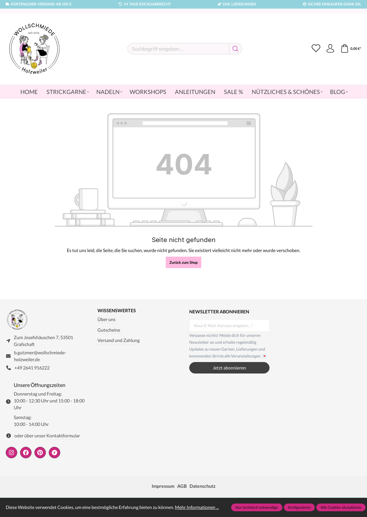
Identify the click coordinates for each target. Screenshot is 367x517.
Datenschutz (203, 486)
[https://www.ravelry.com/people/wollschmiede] (54, 452)
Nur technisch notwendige (256, 507)
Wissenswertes (116, 310)
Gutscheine (108, 330)
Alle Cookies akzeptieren (341, 507)
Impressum (163, 486)
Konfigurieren (299, 507)
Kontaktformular (63, 435)
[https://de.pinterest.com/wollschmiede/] (40, 452)
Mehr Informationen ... (197, 507)
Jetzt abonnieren (229, 367)
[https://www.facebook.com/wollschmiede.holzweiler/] (26, 452)
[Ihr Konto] (330, 48)
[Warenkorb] (350, 48)
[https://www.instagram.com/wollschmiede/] (11, 452)
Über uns (106, 319)
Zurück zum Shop (183, 262)
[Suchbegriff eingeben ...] (178, 48)
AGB (182, 486)
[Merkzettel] (316, 48)
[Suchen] (235, 48)
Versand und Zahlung (118, 340)
